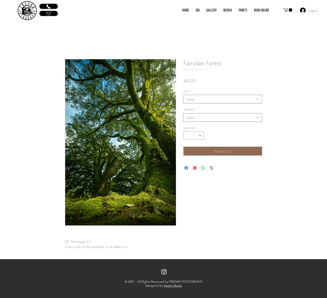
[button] (288, 10)
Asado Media (173, 286)
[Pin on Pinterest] (194, 168)
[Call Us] (48, 6)
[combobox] (222, 99)
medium (189, 109)
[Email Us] (48, 13)
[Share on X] (211, 168)
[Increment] (200, 135)
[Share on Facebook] (186, 168)
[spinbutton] (194, 135)
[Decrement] (187, 135)
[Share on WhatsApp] (203, 168)
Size (187, 91)
